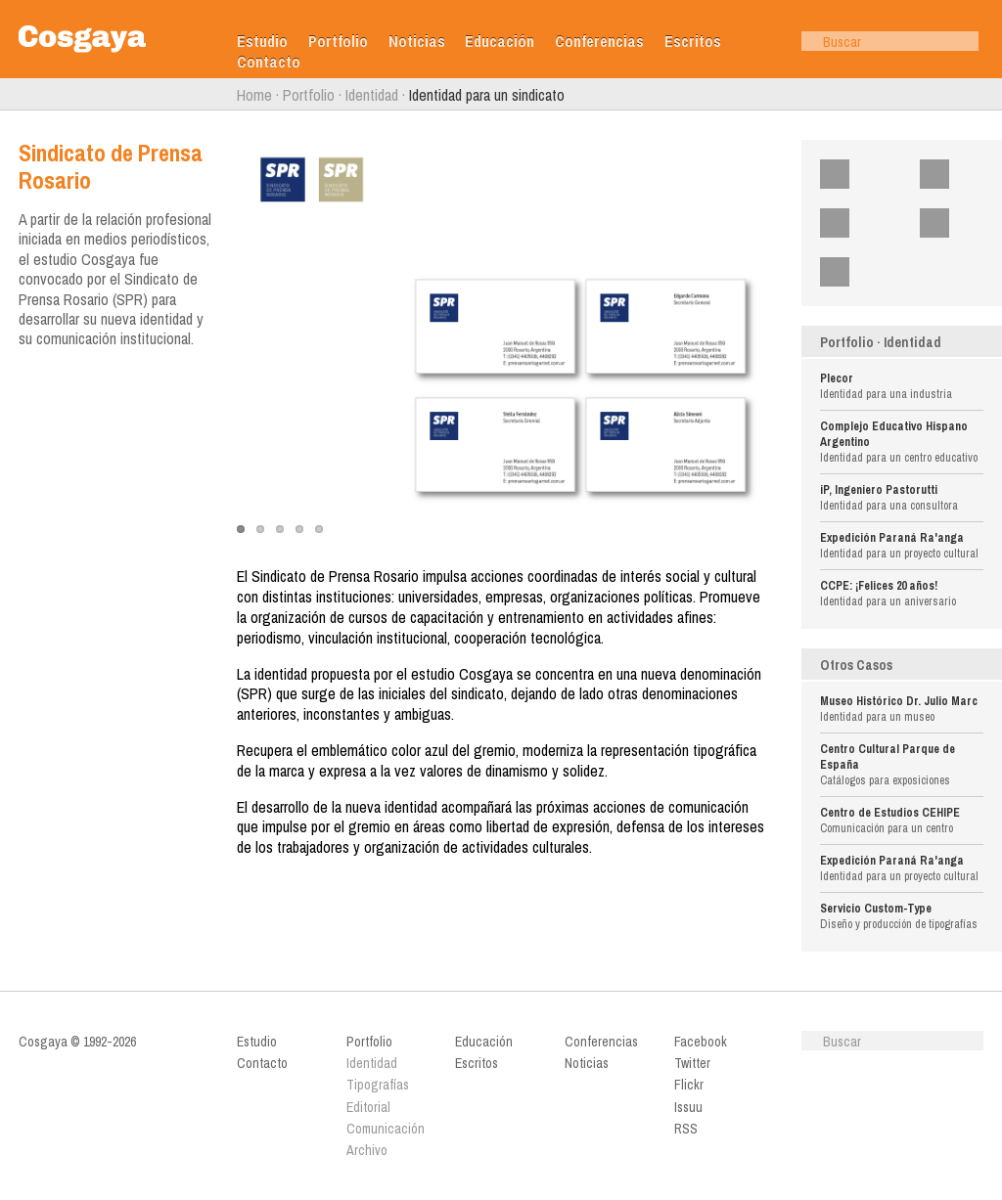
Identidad (371, 95)
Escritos (692, 41)
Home (254, 95)
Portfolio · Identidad (880, 342)
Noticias (416, 41)
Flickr (867, 223)
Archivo (366, 1150)
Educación (499, 41)
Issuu (968, 223)
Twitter (970, 174)
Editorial (368, 1107)
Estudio (262, 41)
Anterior (9, 94)
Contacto (268, 62)
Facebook (874, 174)
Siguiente (992, 94)
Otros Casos (856, 665)
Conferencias (599, 41)
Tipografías (377, 1084)
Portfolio (338, 41)
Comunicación (385, 1128)
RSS (864, 272)
